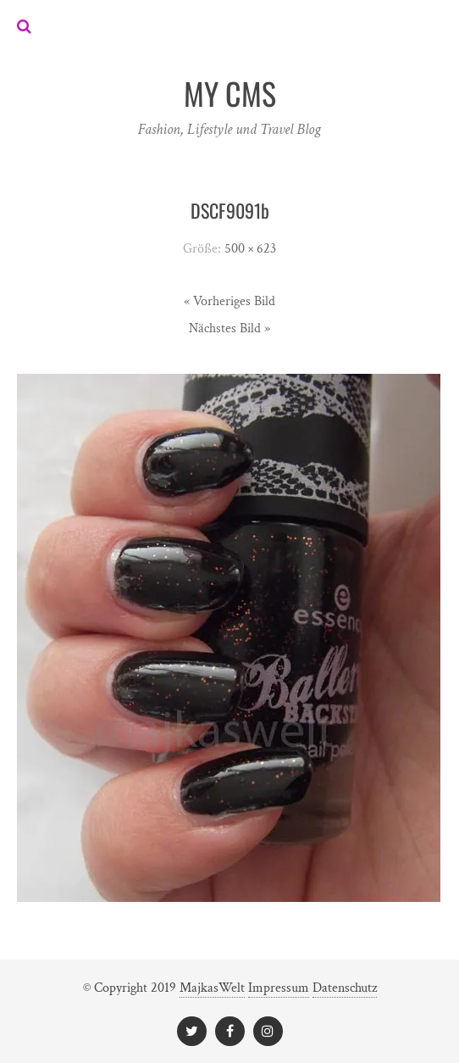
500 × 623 (250, 249)
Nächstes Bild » (229, 328)
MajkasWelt (212, 988)
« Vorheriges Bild (229, 301)
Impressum (278, 988)
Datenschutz (344, 988)
